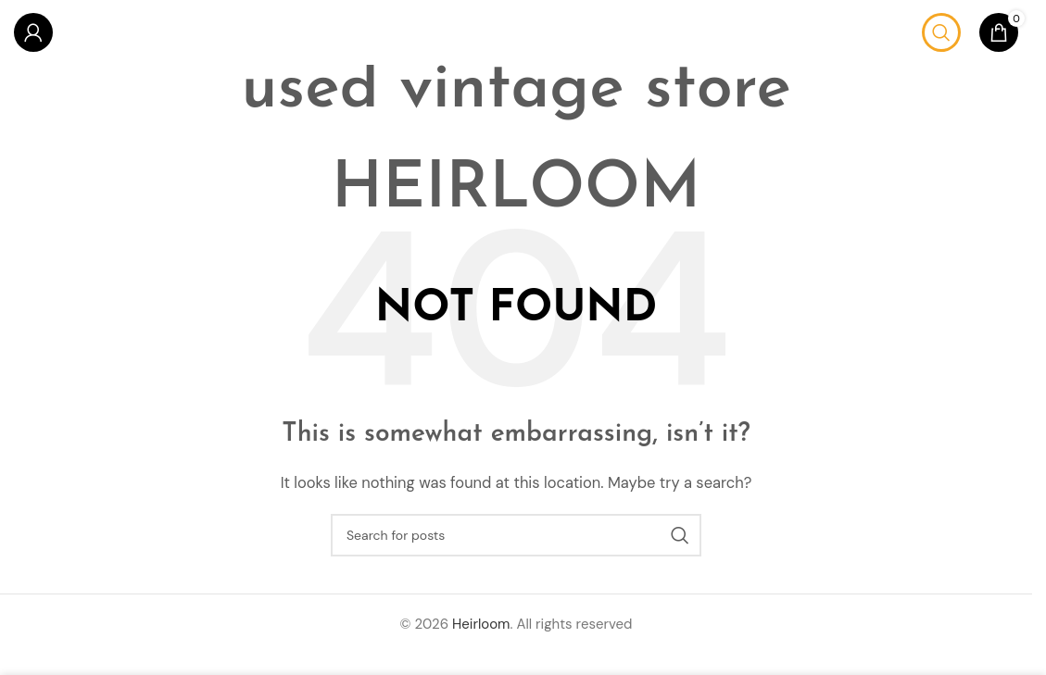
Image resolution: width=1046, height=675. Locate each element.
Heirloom (481, 624)
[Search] (941, 32)
